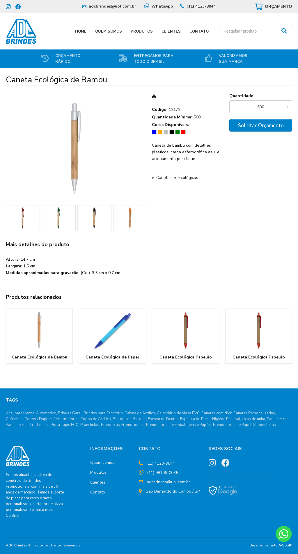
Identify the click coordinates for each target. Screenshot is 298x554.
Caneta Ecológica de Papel (112, 357)
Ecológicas (188, 177)
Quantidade (241, 96)
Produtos (142, 31)
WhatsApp (162, 6)
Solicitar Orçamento (261, 125)
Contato (199, 31)
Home (80, 31)
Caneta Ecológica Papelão (185, 357)
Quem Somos (108, 31)
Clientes (171, 31)
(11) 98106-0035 (162, 472)
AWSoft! (285, 545)
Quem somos (102, 462)
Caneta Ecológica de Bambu (39, 357)
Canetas (164, 177)
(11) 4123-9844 (201, 6)
